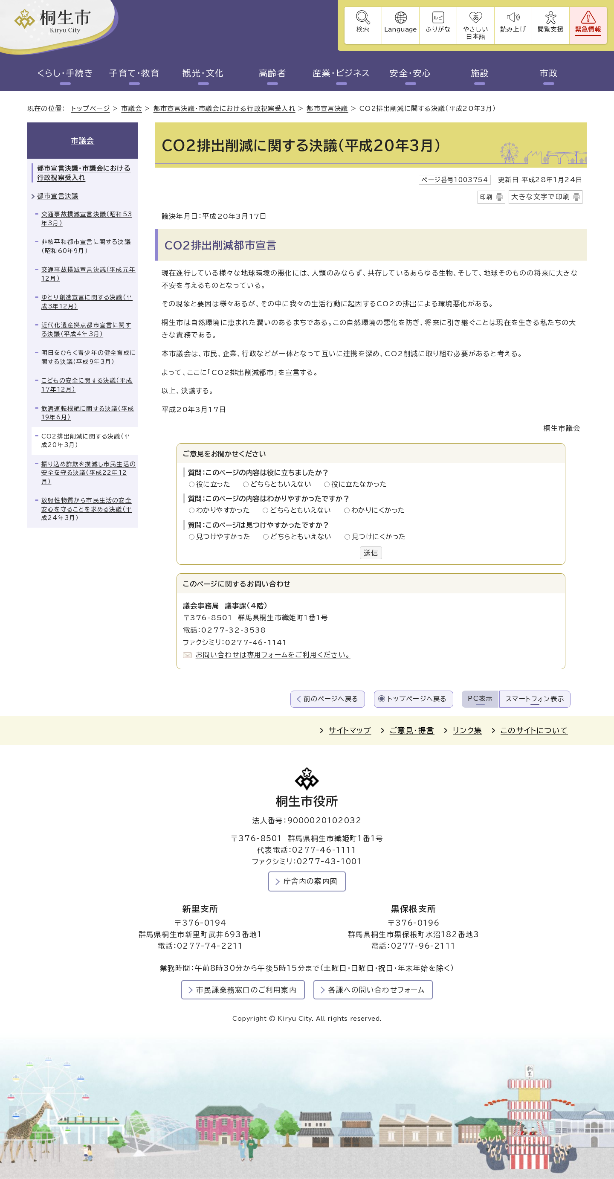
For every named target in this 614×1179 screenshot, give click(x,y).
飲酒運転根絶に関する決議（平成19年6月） (87, 413)
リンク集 (467, 730)
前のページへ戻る (331, 699)
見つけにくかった (379, 536)
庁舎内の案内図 (311, 881)
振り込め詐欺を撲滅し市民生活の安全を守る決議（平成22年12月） (88, 473)
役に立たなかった (359, 484)
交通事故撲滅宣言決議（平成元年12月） (88, 274)
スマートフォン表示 (535, 699)
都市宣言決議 (327, 108)
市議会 (131, 108)
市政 (549, 73)
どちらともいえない (283, 484)
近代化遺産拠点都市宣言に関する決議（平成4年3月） (86, 329)
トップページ (90, 108)
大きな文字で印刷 (540, 196)
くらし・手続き (65, 73)
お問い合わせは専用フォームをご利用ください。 (273, 654)
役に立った (215, 484)
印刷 (486, 197)
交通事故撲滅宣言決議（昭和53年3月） (86, 218)
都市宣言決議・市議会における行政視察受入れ (224, 108)
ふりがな (438, 29)
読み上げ (513, 29)
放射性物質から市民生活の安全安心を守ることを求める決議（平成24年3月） (86, 509)
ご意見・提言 (412, 730)
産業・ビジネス (342, 73)
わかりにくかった (378, 510)
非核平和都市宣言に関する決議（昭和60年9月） (86, 246)
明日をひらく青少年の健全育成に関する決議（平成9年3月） (88, 357)
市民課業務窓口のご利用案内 (246, 989)
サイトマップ (350, 730)
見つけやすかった (225, 536)
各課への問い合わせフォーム (376, 989)
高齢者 (273, 73)
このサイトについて (534, 730)
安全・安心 (411, 73)
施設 (480, 73)
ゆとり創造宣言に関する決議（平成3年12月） (87, 301)
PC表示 (480, 698)
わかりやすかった (225, 510)
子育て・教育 (134, 73)
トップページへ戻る (417, 699)
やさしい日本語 (475, 33)
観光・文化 (203, 73)
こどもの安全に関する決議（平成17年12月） (87, 385)
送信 (371, 552)
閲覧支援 (551, 29)
